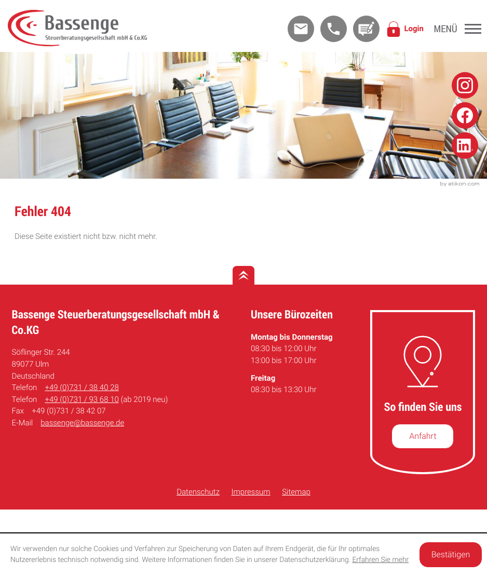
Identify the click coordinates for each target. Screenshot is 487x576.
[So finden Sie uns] (422, 436)
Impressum (251, 492)
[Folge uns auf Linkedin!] (465, 145)
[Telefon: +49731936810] (81, 400)
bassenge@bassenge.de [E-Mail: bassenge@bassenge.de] (82, 422)
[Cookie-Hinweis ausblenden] (451, 554)
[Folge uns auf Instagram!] (465, 85)
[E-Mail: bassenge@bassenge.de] (301, 29)
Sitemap (296, 492)
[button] (333, 29)
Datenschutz (198, 492)
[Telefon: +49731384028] (81, 388)
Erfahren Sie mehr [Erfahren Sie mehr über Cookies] (380, 560)
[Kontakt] (366, 29)
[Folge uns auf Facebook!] (465, 115)
